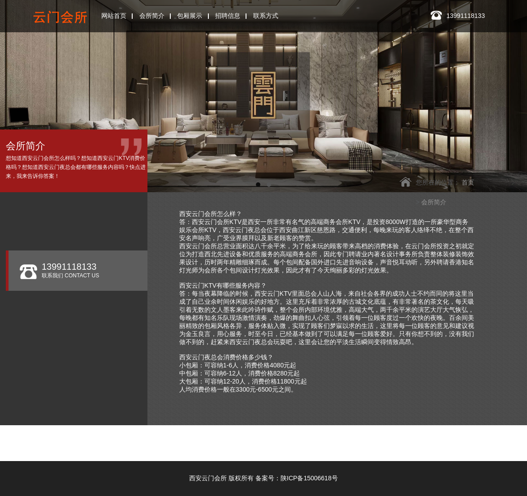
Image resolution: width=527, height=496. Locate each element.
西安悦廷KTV (360, 440)
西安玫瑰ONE (234, 440)
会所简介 (433, 202)
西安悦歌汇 (487, 440)
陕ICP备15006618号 (309, 478)
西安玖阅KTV (261, 448)
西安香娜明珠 (137, 448)
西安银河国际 (169, 440)
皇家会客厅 (199, 448)
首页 (468, 182)
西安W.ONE (298, 440)
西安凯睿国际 (425, 440)
